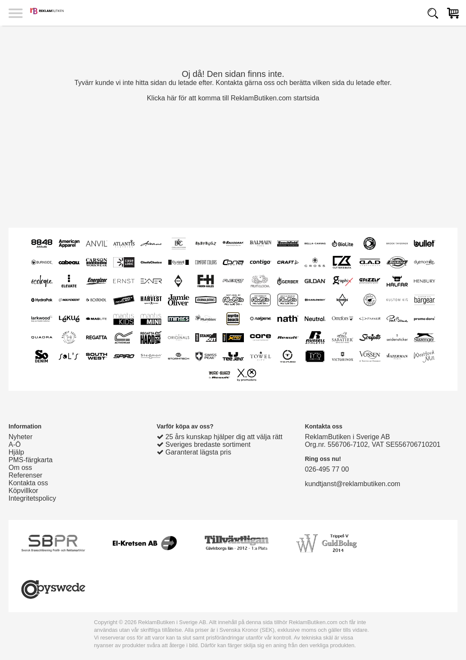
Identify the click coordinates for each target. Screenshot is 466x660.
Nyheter (20, 436)
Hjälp (16, 452)
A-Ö (15, 444)
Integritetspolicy (32, 498)
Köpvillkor (23, 490)
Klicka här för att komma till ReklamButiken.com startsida (233, 98)
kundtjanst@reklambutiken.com (352, 483)
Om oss (20, 467)
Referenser (25, 475)
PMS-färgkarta (31, 459)
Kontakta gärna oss (245, 82)
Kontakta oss (28, 483)
